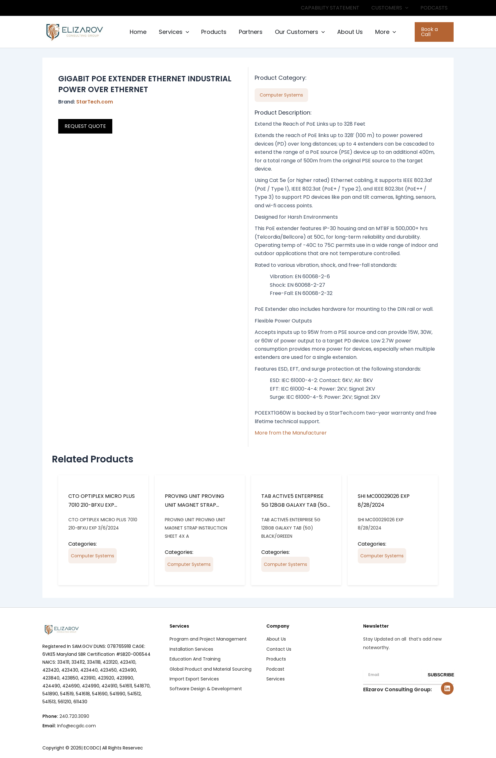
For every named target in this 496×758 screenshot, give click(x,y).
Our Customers (296, 31)
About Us (345, 32)
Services (172, 31)
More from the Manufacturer (291, 432)
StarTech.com (94, 101)
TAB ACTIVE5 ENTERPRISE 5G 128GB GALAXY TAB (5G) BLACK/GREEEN (295, 504)
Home (137, 32)
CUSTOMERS (392, 8)
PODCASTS (435, 7)
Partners (247, 32)
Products (211, 32)
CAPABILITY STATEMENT (335, 7)
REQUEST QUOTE (85, 126)
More (379, 31)
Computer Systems (92, 556)
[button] (408, 8)
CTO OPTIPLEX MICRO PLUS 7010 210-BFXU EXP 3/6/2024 (101, 504)
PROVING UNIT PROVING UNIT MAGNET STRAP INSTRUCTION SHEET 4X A (196, 504)
